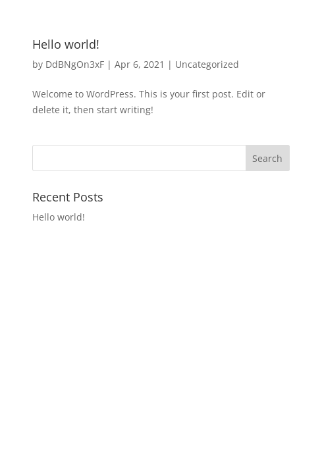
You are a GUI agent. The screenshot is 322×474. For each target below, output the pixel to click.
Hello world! (65, 44)
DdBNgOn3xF (74, 64)
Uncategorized (207, 64)
